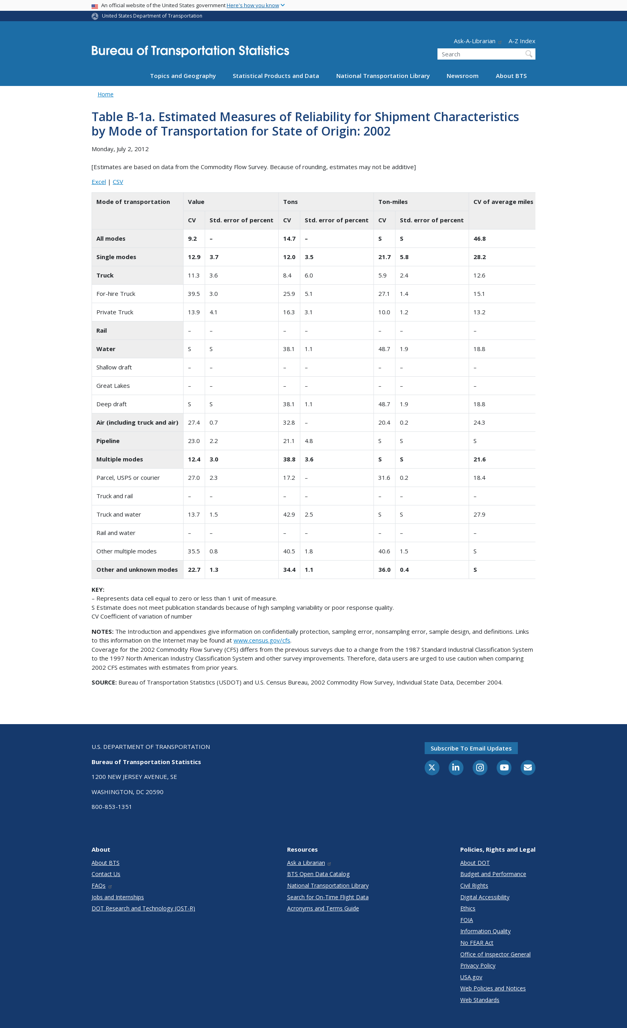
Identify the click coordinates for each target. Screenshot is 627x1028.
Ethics (467, 908)
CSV (118, 182)
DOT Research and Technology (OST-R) (143, 908)
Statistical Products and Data (276, 76)
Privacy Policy (477, 965)
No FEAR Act (476, 942)
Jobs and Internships (118, 897)
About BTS (511, 76)
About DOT (475, 862)
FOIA (466, 920)
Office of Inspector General (495, 954)
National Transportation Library (383, 76)
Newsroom (463, 76)
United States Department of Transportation (152, 15)
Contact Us (106, 874)
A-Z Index (522, 41)
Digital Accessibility (484, 897)
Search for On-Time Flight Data (328, 897)
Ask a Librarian (309, 862)
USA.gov (471, 977)
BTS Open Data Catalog (318, 874)
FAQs (102, 885)
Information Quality (485, 931)
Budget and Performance (493, 874)
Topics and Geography (183, 76)
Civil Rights (474, 885)
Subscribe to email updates (471, 748)
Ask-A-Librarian (478, 41)
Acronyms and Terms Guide (323, 908)
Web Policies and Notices (493, 988)
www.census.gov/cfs (262, 640)
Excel (99, 182)
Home (106, 94)
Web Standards (479, 1000)
